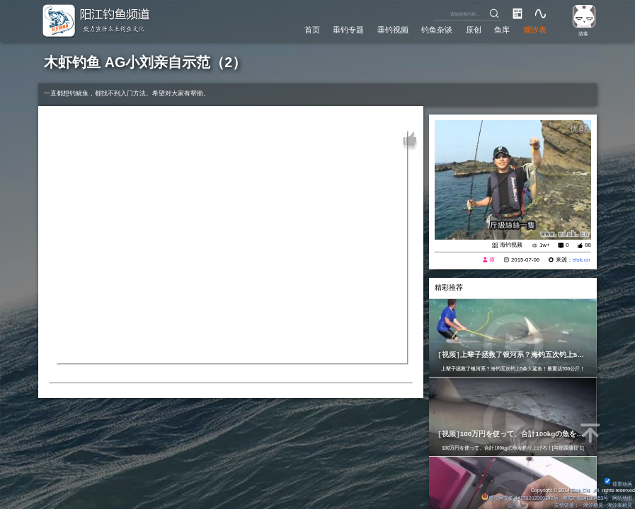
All (596, 490)
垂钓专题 (348, 29)
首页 (312, 29)
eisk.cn (581, 260)
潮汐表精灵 (619, 505)
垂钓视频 (392, 29)
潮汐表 (535, 29)
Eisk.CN (580, 490)
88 (588, 245)
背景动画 (618, 484)
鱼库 (502, 29)
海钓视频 (511, 245)
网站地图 (622, 498)
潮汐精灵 (593, 505)
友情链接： (566, 505)
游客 (583, 34)
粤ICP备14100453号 (585, 498)
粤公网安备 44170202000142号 (520, 498)
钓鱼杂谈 (436, 29)
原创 (473, 29)
